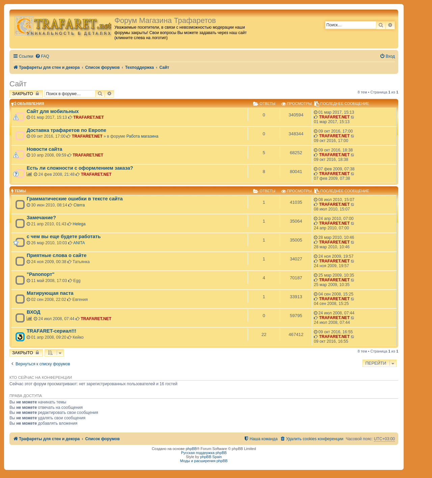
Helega (79, 224)
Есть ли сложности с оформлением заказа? (80, 168)
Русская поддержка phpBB (203, 453)
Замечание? (41, 217)
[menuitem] (42, 56)
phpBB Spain (211, 457)
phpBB (191, 449)
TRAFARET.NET (88, 117)
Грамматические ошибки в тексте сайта (75, 198)
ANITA (79, 243)
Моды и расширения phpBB (204, 461)
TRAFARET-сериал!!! (51, 331)
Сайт (18, 84)
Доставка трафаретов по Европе (66, 130)
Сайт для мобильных (53, 111)
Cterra (79, 205)
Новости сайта (44, 149)
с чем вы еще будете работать (64, 236)
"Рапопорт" (40, 274)
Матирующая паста (50, 293)
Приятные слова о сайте (56, 255)
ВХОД (33, 312)
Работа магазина (142, 136)
